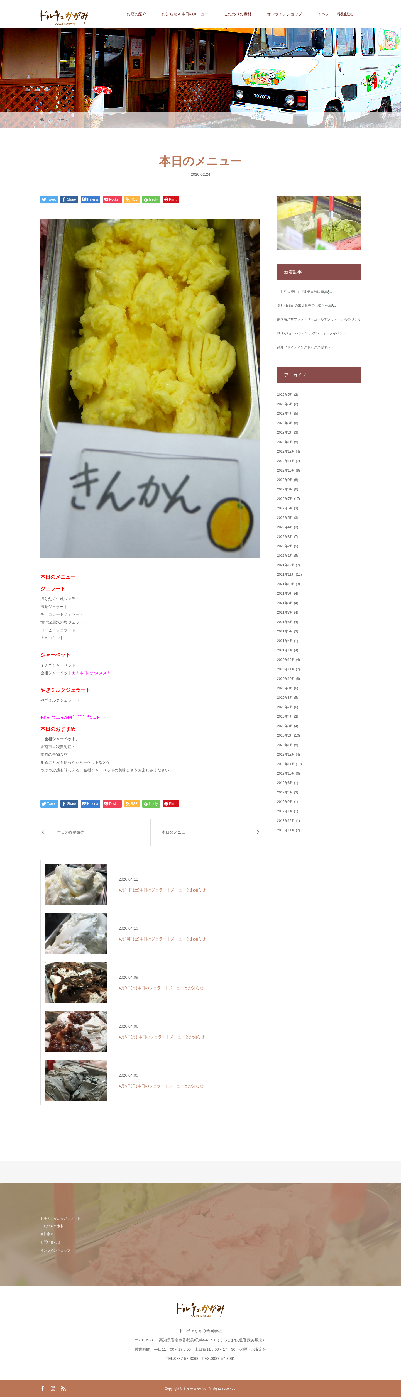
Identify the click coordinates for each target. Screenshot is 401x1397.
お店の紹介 (136, 14)
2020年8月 (285, 698)
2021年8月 (285, 603)
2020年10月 (286, 679)
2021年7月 (285, 612)
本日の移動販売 (70, 832)
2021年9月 (285, 593)
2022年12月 (286, 451)
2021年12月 (286, 565)
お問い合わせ (50, 1242)
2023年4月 (285, 414)
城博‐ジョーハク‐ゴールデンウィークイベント (311, 333)
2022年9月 (285, 480)
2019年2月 (285, 802)
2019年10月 (286, 773)
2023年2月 (285, 432)
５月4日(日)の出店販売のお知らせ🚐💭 (306, 305)
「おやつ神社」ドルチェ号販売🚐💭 (304, 292)
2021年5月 (285, 631)
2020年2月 (285, 735)
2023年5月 (285, 404)
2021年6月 (285, 622)
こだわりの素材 (237, 14)
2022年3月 (285, 537)
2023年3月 (285, 423)
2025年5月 (285, 395)
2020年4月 (285, 717)
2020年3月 (285, 726)
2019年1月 (285, 811)
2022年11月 (286, 461)
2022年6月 (285, 508)
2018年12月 (286, 821)
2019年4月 (285, 792)
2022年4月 (285, 527)
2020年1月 (285, 745)
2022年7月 (285, 499)
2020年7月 (285, 707)
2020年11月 (286, 669)
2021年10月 (286, 584)
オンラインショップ (284, 14)
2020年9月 (285, 688)
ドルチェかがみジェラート (60, 1218)
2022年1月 (285, 556)
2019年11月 (286, 764)
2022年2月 (285, 546)
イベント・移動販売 (335, 14)
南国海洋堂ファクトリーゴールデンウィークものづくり (319, 319)
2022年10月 (286, 470)
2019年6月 (285, 783)
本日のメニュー (175, 832)
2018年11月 (286, 830)
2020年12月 (286, 660)
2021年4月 (285, 641)
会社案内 (47, 1234)
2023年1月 (285, 442)
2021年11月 (286, 575)
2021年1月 (285, 650)
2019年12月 (286, 754)
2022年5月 (285, 518)
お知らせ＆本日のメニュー (185, 14)
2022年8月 (285, 489)
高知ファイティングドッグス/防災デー (306, 347)
